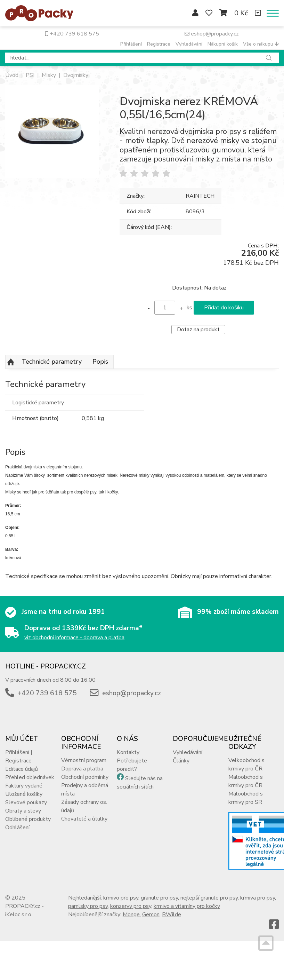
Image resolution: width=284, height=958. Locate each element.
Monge (131, 914)
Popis (100, 361)
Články (181, 761)
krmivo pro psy (120, 898)
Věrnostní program (83, 760)
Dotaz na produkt (198, 329)
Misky (49, 75)
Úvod (11, 75)
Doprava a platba (82, 769)
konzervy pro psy (130, 906)
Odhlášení (17, 827)
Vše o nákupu (261, 44)
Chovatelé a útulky (84, 819)
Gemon (151, 914)
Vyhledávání (189, 44)
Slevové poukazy (26, 802)
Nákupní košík (223, 44)
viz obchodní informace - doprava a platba (74, 637)
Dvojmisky (75, 75)
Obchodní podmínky (84, 777)
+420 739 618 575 (72, 34)
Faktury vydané (23, 786)
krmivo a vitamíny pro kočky (187, 906)
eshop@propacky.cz (212, 34)
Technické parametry (52, 361)
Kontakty (128, 752)
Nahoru (11, 362)
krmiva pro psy (257, 898)
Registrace (158, 44)
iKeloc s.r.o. (18, 914)
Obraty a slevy (23, 811)
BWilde (171, 914)
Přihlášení (131, 44)
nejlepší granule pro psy (209, 898)
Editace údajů (21, 769)
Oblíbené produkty (28, 819)
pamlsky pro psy (88, 906)
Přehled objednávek (29, 777)
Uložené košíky (23, 794)
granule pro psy (159, 898)
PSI (30, 75)
